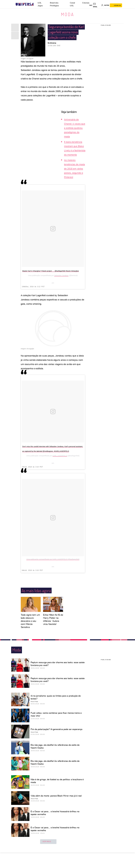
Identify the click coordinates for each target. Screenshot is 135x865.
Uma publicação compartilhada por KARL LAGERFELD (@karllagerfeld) (52, 559)
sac (90, 5)
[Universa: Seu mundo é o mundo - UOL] (24, 4)
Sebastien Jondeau (61, 275)
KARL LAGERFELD (60, 456)
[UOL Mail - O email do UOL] (96, 5)
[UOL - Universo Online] (35, 4)
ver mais (48, 841)
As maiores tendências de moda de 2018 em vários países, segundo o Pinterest (74, 168)
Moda (67, 14)
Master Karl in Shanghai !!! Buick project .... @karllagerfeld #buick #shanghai (50, 271)
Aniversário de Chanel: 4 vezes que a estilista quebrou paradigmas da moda (74, 128)
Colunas (85, 3)
